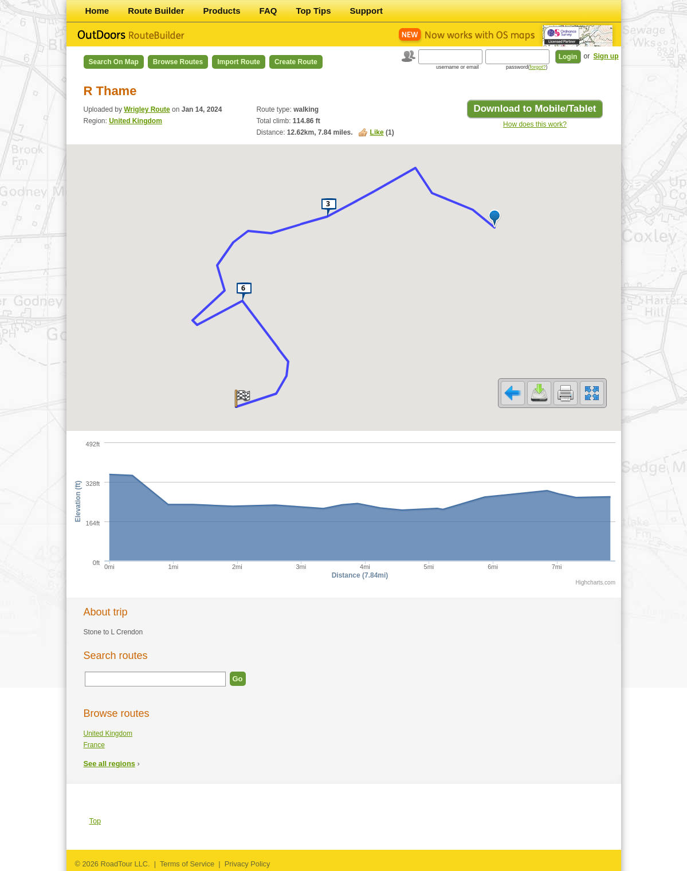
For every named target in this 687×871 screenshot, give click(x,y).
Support (366, 10)
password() (527, 67)
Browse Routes (178, 62)
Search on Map (114, 62)
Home (97, 10)
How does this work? (535, 124)
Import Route (238, 62)
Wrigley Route (147, 109)
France (94, 745)
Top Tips (313, 10)
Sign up (606, 56)
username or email (457, 67)
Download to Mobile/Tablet (534, 108)
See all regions (109, 763)
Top (95, 821)
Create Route (295, 62)
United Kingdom (135, 121)
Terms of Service (187, 864)
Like (377, 132)
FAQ (268, 10)
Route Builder (156, 10)
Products (222, 10)
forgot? (537, 67)
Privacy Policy (247, 864)
